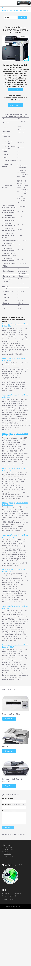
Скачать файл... (15, 89)
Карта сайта (8, 856)
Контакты (7, 854)
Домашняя (8, 847)
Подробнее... (9, 719)
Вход (6, 852)
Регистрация (8, 849)
